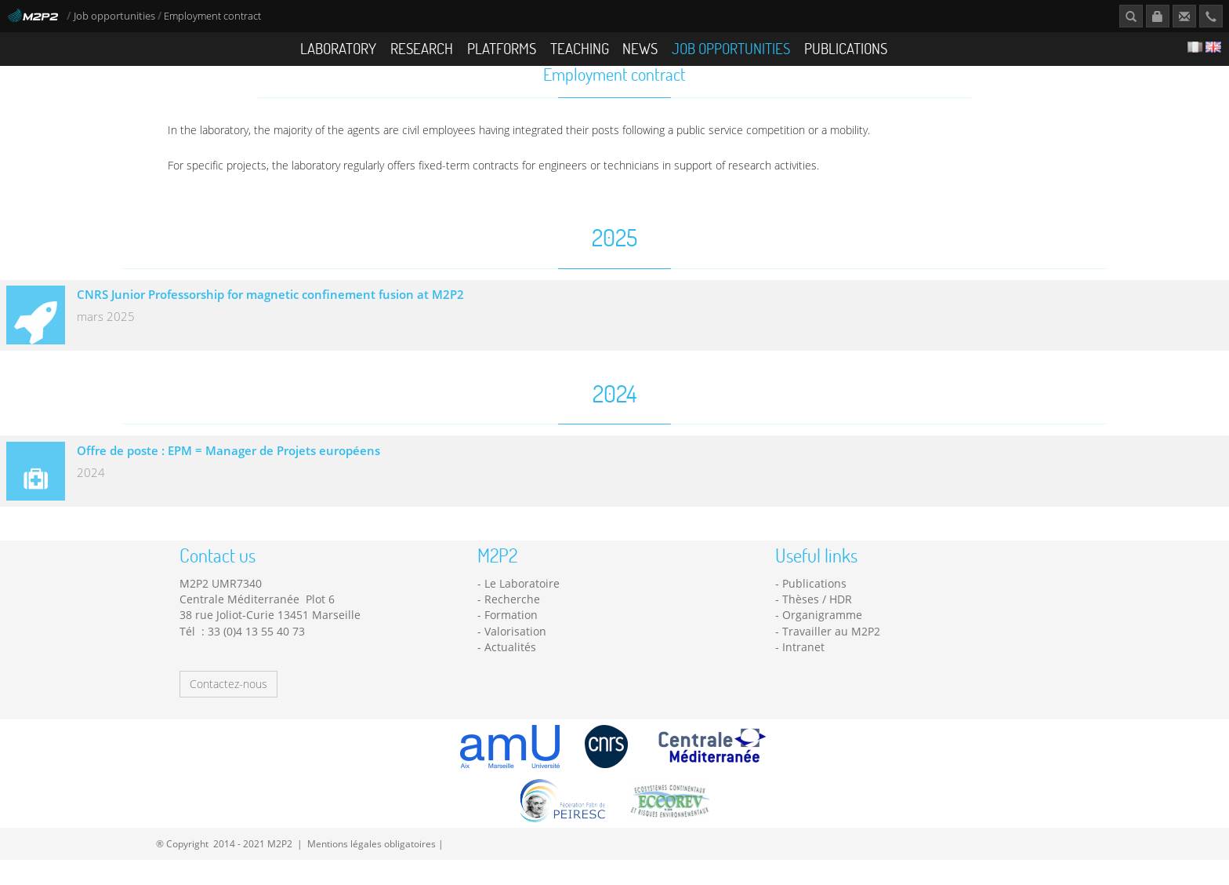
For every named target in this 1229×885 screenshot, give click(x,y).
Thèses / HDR (817, 623)
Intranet (803, 671)
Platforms (501, 48)
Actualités (510, 671)
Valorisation (515, 655)
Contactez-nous (228, 708)
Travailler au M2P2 (831, 655)
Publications (845, 48)
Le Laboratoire (522, 607)
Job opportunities (114, 16)
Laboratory (338, 48)
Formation (511, 639)
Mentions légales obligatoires (371, 867)
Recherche (512, 623)
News (640, 48)
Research (421, 48)
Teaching (579, 48)
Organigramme (822, 639)
